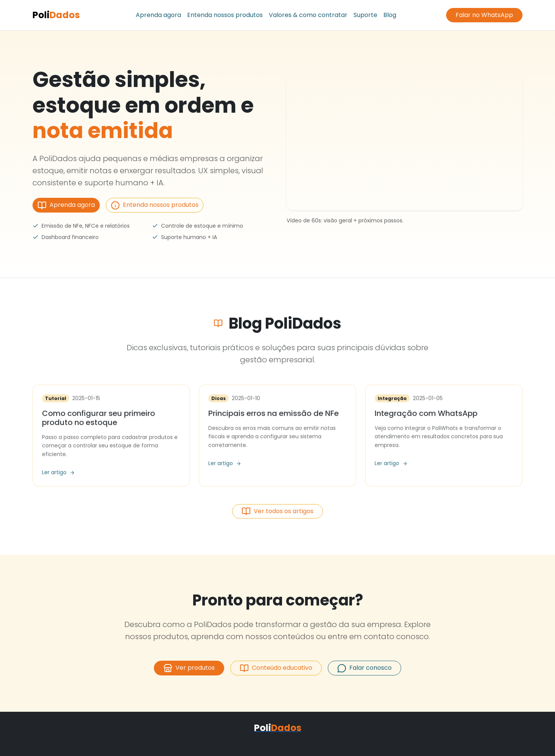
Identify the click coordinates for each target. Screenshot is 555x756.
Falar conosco (364, 668)
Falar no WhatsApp (484, 15)
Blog (389, 15)
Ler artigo (58, 473)
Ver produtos (189, 668)
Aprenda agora (158, 15)
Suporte (365, 15)
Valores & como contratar (308, 15)
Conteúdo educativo (276, 668)
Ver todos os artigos (277, 511)
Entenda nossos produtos (225, 15)
